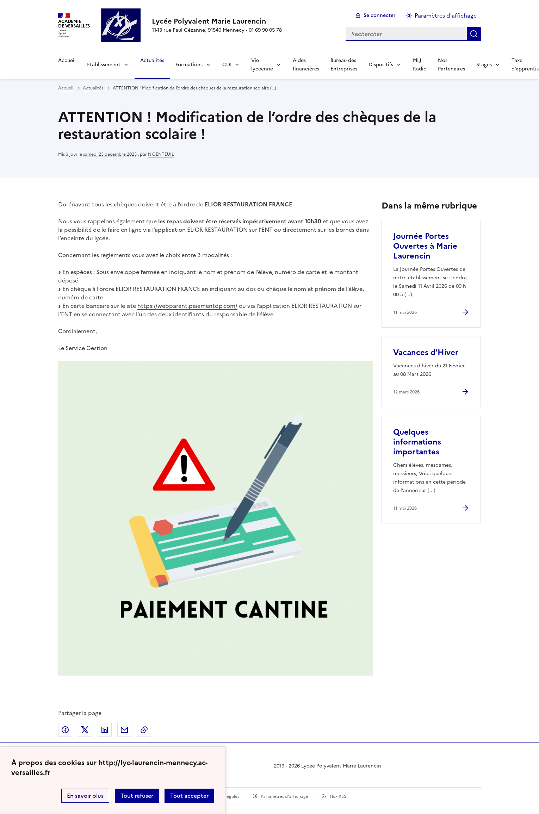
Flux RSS (338, 796)
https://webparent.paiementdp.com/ (187, 306)
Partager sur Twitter (85, 730)
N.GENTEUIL (161, 154)
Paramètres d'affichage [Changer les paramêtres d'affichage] (446, 15)
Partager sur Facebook (65, 730)
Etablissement (103, 64)
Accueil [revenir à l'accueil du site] (65, 88)
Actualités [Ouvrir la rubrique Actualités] (152, 60)
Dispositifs (380, 64)
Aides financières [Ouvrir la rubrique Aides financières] (306, 65)
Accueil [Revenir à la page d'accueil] (67, 60)
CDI (226, 64)
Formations (189, 64)
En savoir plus (85, 795)
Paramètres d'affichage (284, 796)
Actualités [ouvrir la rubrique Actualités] (93, 88)
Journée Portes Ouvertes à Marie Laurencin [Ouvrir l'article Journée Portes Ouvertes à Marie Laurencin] (425, 246)
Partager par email (124, 730)
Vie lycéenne (262, 65)
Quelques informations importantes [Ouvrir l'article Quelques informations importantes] (417, 442)
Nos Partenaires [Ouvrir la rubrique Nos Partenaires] (451, 65)
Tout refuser (136, 795)
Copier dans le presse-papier (144, 730)
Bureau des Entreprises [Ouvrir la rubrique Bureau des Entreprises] (343, 65)
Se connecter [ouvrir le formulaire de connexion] (380, 15)
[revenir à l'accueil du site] (217, 21)
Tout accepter (189, 795)
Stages (484, 64)
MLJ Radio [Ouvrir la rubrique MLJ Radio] (420, 65)
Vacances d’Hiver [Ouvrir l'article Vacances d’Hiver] (425, 352)
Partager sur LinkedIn (105, 730)
